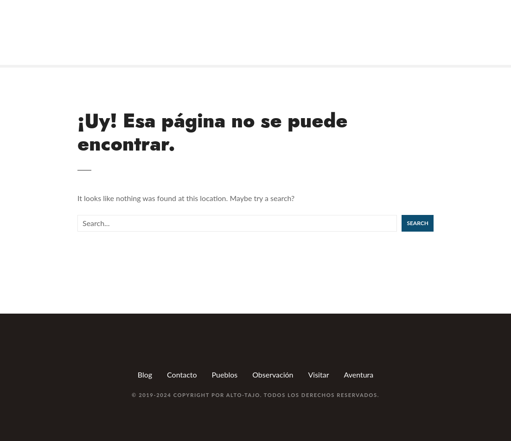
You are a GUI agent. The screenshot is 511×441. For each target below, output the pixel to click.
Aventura (358, 374)
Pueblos (225, 374)
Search (417, 223)
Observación (272, 374)
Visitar (318, 374)
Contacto (182, 374)
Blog (145, 374)
